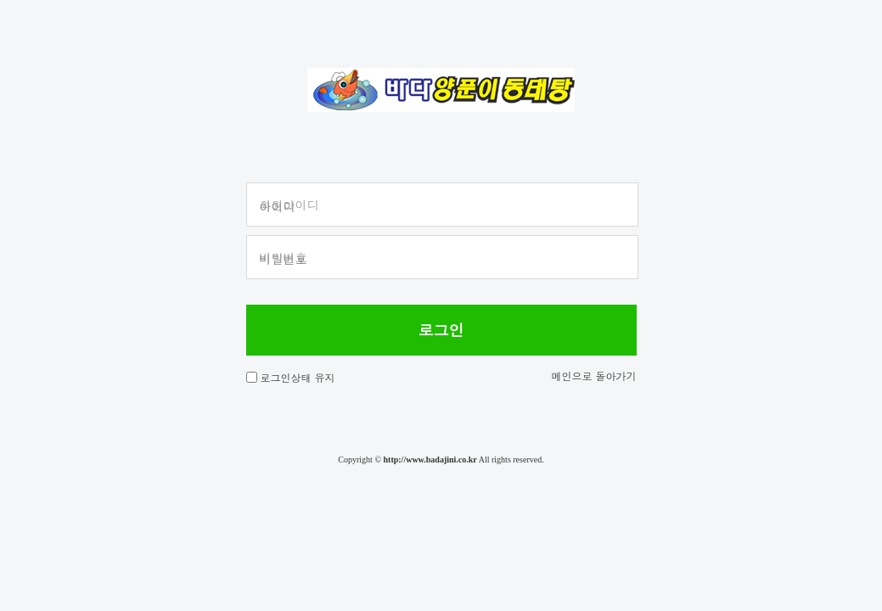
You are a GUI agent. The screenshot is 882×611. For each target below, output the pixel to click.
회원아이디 (289, 204)
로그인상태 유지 (298, 377)
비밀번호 (283, 257)
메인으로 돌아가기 (593, 375)
